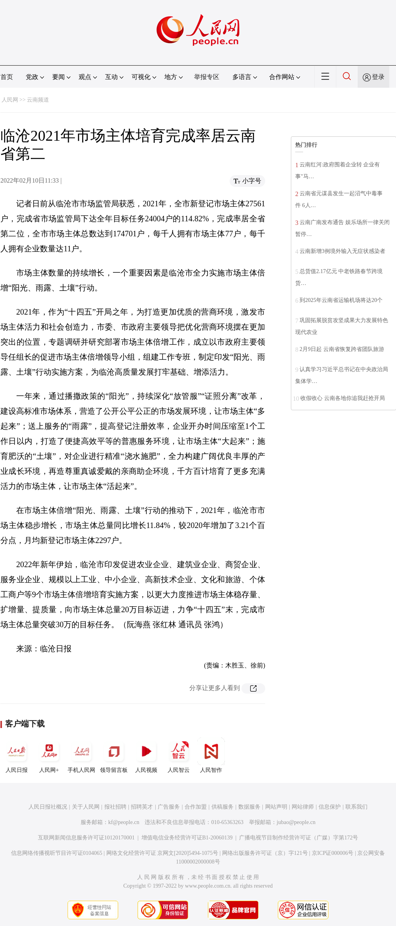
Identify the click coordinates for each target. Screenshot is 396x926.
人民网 (10, 100)
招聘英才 (142, 807)
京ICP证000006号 (333, 853)
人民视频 (146, 755)
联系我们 (356, 807)
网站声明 (276, 807)
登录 (378, 77)
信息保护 (330, 807)
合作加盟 (196, 807)
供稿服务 (222, 807)
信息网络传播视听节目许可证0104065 (56, 853)
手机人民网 (81, 755)
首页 (6, 77)
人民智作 (211, 755)
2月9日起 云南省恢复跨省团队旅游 (342, 349)
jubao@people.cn (296, 822)
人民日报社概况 (47, 807)
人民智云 (178, 755)
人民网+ (49, 755)
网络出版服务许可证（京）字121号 (265, 853)
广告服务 (169, 807)
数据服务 (249, 807)
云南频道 (38, 100)
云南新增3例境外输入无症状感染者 (342, 251)
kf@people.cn (124, 822)
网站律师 (303, 807)
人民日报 (16, 755)
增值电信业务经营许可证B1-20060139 (187, 838)
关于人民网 (86, 807)
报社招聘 (115, 807)
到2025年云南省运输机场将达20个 (341, 300)
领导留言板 (114, 755)
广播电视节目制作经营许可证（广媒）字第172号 (298, 838)
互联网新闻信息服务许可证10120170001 (86, 838)
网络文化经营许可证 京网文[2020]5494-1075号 (162, 853)
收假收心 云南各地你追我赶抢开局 (342, 398)
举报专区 (206, 77)
